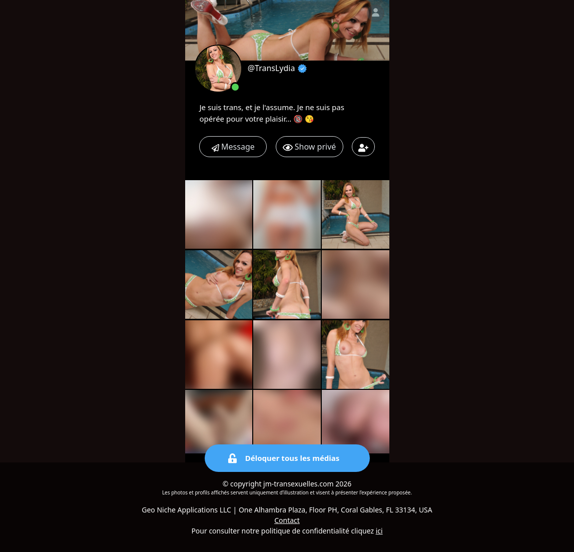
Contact (287, 520)
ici (379, 530)
